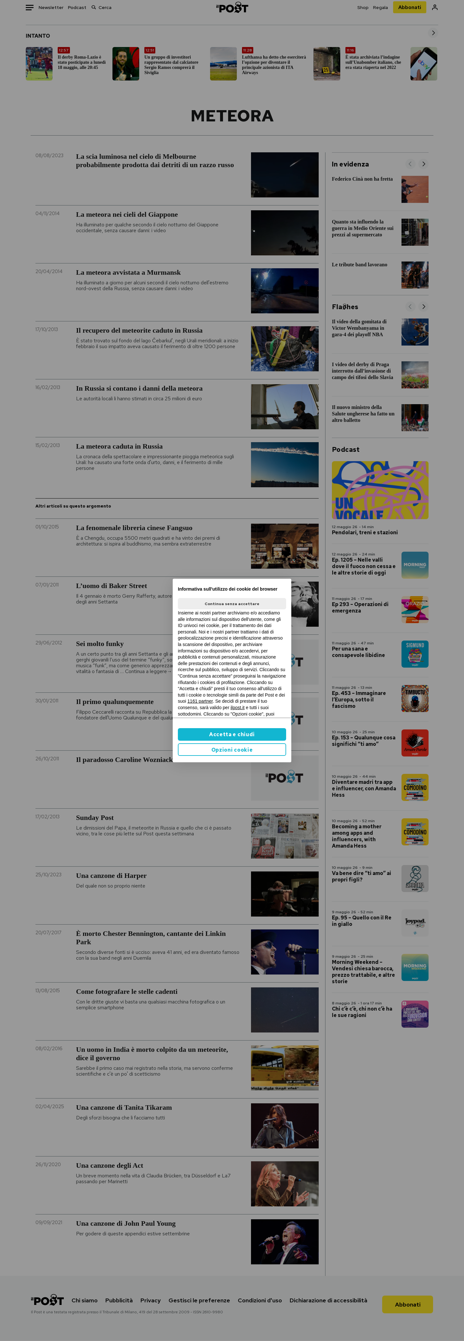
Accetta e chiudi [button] (232, 734)
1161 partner (200, 701)
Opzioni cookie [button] (232, 750)
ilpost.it (237, 707)
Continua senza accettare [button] (232, 603)
